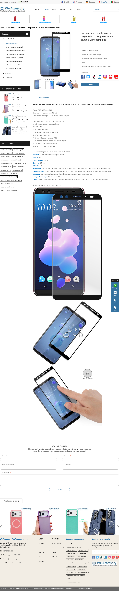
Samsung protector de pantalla (15, 50)
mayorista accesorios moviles (84, 588)
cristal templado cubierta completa (11, 180)
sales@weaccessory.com (12, 559)
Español (103, 2)
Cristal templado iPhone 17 (74, 547)
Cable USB (8, 78)
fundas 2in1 (4, 173)
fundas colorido (17, 170)
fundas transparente (20, 163)
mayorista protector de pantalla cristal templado (60, 588)
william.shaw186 (16, 563)
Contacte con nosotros (90, 85)
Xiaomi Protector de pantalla (14, 58)
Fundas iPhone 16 (6, 150)
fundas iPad (13, 173)
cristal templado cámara (8, 187)
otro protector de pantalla (13, 68)
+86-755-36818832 (8, 551)
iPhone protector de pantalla (14, 47)
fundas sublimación (6, 163)
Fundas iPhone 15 (6, 153)
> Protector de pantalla (27, 28)
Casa (2, 28)
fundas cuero (5, 160)
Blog (70, 9)
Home (37, 9)
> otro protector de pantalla (50, 28)
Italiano (115, 2)
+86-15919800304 (16, 555)
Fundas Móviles (10, 39)
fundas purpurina (17, 156)
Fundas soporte (19, 150)
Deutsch (90, 2)
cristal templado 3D (6, 183)
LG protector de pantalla (13, 65)
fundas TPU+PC (6, 170)
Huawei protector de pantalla (15, 54)
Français (77, 2)
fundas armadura (6, 167)
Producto (45, 9)
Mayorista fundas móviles (40, 588)
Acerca (54, 9)
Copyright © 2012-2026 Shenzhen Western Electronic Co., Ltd (16, 588)
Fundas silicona (5, 156)
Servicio (62, 9)
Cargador (8, 73)
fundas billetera (15, 160)
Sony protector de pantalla (14, 61)
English (65, 2)
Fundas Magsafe (19, 153)
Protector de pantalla (11, 43)
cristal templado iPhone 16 (9, 177)
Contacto (78, 9)
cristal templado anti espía (9, 190)
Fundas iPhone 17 (71, 544)
